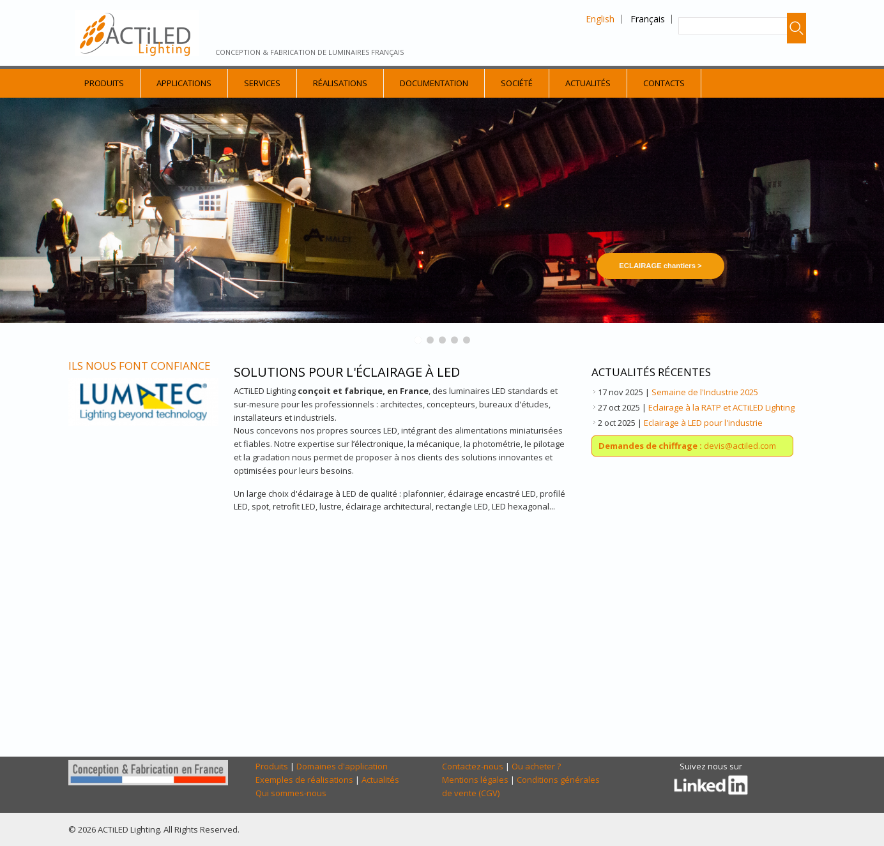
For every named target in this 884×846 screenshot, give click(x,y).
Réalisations (340, 83)
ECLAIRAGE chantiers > (660, 265)
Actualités (588, 83)
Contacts (664, 83)
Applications (183, 83)
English (600, 19)
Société (517, 83)
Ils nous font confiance (139, 365)
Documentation (434, 83)
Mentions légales (475, 779)
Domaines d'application (342, 766)
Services (262, 83)
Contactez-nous (472, 766)
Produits (104, 83)
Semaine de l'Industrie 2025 (705, 392)
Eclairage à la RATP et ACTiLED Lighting (721, 407)
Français (647, 19)
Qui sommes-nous (290, 793)
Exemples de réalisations (304, 779)
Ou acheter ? (536, 766)
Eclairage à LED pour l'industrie (703, 422)
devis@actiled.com (687, 445)
